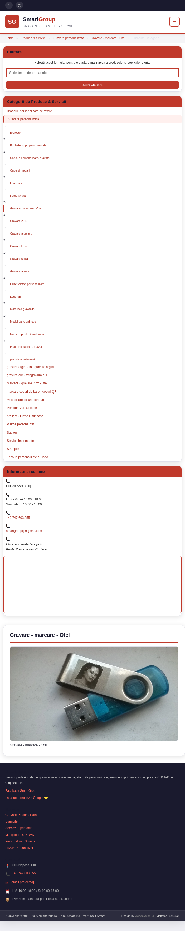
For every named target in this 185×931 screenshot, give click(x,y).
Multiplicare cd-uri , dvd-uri (25, 400)
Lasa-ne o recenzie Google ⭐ (26, 798)
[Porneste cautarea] (92, 85)
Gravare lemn (19, 246)
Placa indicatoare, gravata (26, 346)
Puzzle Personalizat (19, 848)
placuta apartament (22, 359)
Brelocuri (15, 132)
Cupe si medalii (20, 170)
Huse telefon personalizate (27, 284)
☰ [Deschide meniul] (174, 21)
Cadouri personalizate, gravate (30, 157)
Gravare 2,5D (18, 221)
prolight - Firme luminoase (25, 416)
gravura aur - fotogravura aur (27, 375)
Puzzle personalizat (20, 424)
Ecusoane (16, 183)
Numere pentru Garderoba (27, 334)
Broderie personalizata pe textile (29, 111)
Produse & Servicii (33, 38)
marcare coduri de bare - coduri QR (32, 392)
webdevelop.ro (144, 915)
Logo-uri (15, 296)
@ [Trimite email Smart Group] (19, 5)
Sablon (12, 433)
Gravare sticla (19, 258)
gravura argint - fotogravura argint (30, 367)
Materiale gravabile (22, 309)
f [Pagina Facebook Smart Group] (8, 5)
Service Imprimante (18, 828)
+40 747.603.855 (18, 518)
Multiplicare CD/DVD (19, 835)
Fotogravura (18, 195)
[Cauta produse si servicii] (92, 72)
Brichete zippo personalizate (28, 145)
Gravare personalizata (68, 38)
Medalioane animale (23, 321)
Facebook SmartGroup (21, 791)
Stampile (13, 449)
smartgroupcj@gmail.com (24, 531)
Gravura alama (19, 271)
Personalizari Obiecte (22, 408)
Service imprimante (20, 441)
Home (9, 38)
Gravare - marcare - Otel (108, 38)
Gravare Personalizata (21, 815)
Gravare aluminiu (21, 233)
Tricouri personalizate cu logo (27, 457)
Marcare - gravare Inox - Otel (27, 383)
